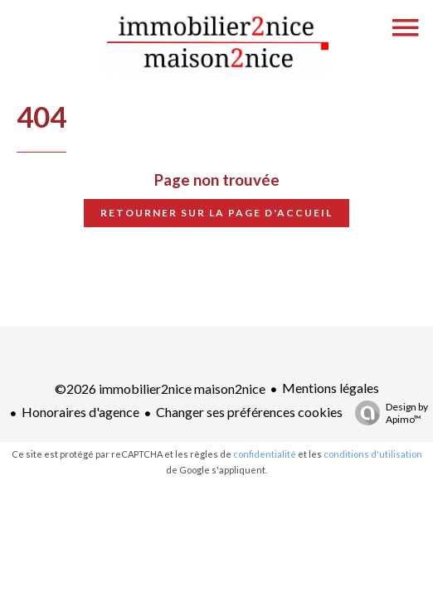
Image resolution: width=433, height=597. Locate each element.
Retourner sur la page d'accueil (216, 212)
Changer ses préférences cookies (249, 412)
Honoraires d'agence (80, 412)
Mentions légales (330, 388)
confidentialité (264, 454)
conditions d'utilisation (373, 454)
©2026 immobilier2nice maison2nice (160, 388)
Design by (387, 412)
